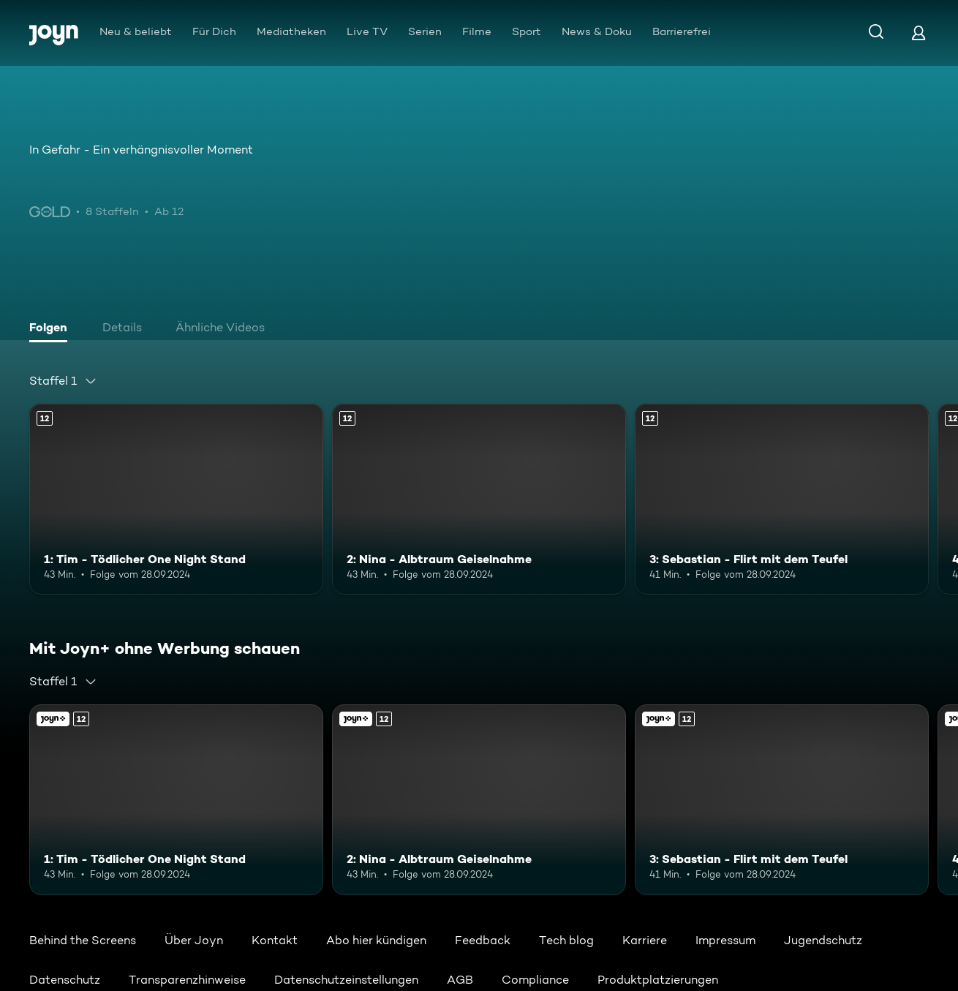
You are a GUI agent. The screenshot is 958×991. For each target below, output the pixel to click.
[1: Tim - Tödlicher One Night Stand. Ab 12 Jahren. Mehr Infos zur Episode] (176, 499)
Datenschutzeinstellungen (346, 980)
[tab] (52, 329)
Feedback (482, 940)
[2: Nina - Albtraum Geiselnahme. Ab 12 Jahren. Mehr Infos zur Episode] (479, 499)
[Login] (918, 32)
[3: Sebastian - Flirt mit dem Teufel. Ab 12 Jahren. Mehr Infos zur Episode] (782, 499)
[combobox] (63, 381)
